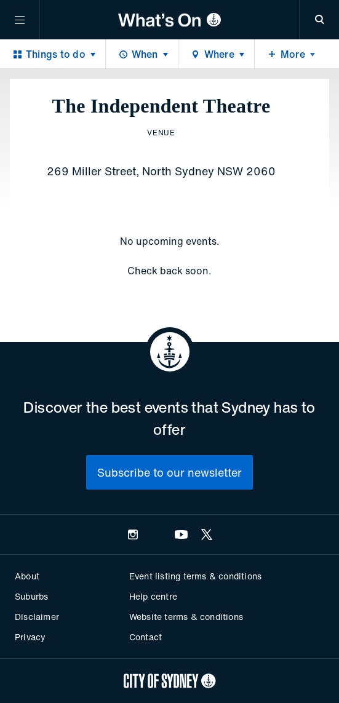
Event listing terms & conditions (195, 576)
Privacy (30, 636)
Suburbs (31, 596)
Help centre (153, 596)
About (27, 576)
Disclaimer (37, 616)
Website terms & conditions (186, 616)
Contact (145, 636)
